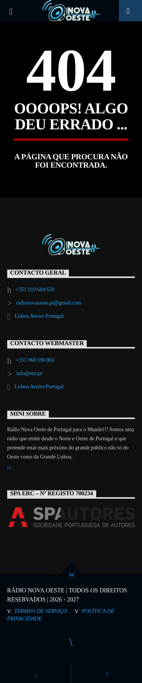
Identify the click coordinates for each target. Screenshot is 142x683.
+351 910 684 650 (35, 289)
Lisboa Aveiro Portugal (39, 316)
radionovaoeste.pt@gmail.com (48, 303)
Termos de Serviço (40, 611)
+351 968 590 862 (35, 360)
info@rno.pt (29, 373)
